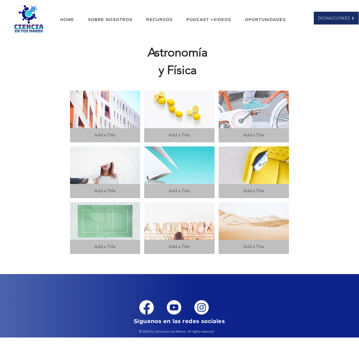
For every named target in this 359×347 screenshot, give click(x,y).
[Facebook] (146, 307)
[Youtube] (174, 307)
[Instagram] (201, 307)
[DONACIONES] (336, 18)
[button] (159, 19)
